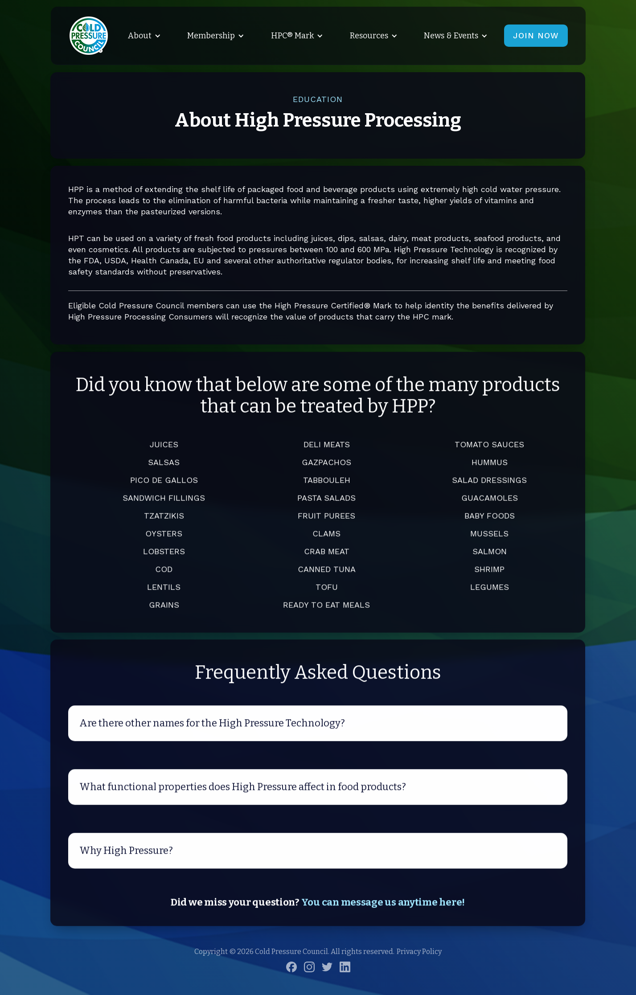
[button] (143, 35)
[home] (89, 36)
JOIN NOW (536, 35)
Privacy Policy (419, 951)
